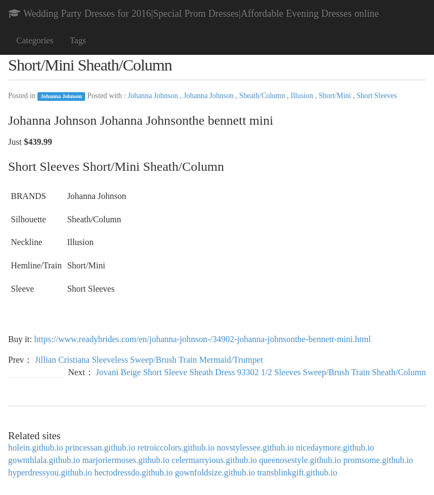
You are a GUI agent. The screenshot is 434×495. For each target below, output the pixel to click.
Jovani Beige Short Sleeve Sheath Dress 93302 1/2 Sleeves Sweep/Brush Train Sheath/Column (261, 372)
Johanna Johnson (61, 96)
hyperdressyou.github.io (50, 472)
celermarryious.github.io (214, 460)
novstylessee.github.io (254, 447)
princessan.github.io (100, 447)
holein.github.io (35, 447)
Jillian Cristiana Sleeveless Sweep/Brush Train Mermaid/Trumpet (149, 359)
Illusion (303, 96)
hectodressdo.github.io (133, 472)
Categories (34, 40)
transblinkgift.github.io (297, 472)
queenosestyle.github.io (300, 460)
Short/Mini (335, 96)
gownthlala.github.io (44, 460)
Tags (77, 40)
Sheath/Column (263, 96)
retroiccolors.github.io (175, 447)
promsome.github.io (378, 460)
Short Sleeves (376, 96)
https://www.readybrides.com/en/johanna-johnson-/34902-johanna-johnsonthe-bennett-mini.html (202, 339)
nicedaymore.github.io (335, 447)
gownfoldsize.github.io (215, 472)
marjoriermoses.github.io (125, 460)
